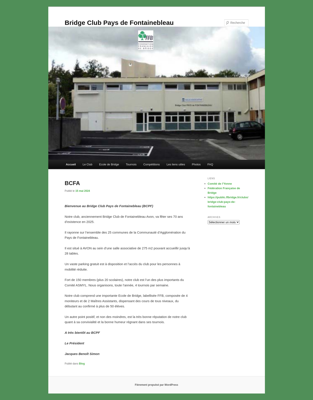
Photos (196, 164)
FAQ (210, 164)
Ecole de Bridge (109, 164)
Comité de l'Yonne (220, 183)
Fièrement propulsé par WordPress (156, 384)
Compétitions (151, 164)
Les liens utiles (176, 164)
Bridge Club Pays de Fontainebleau (119, 22)
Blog (82, 363)
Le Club (87, 164)
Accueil (71, 164)
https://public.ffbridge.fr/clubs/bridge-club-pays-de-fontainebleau (228, 202)
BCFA (72, 183)
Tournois (131, 164)
